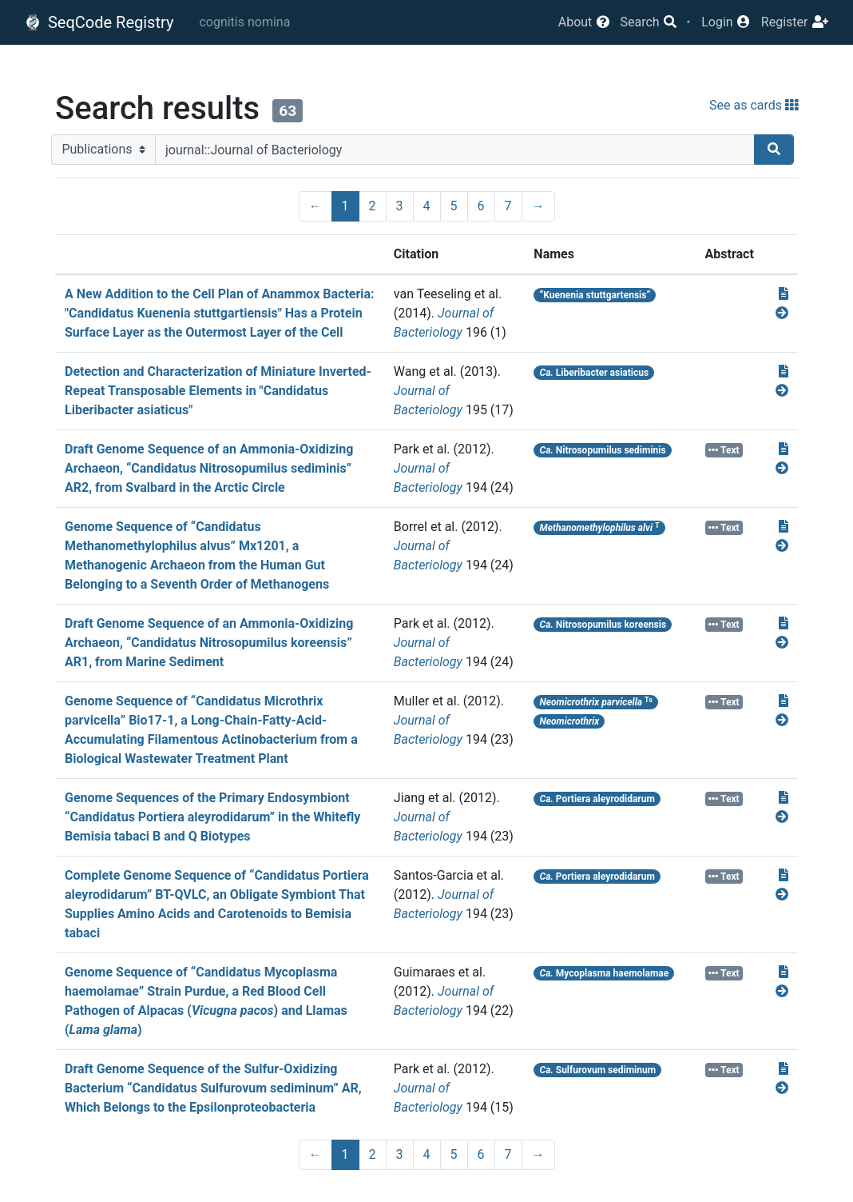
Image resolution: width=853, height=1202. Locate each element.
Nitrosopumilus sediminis (603, 450)
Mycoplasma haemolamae (604, 973)
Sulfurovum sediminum (598, 1070)
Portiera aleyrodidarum (597, 799)
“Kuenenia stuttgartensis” (595, 295)
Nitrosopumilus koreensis (603, 624)
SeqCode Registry (99, 22)
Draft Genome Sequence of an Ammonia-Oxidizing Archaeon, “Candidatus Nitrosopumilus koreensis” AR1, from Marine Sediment (209, 642)
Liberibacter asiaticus (594, 372)
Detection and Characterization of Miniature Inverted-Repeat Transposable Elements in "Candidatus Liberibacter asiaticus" (218, 390)
